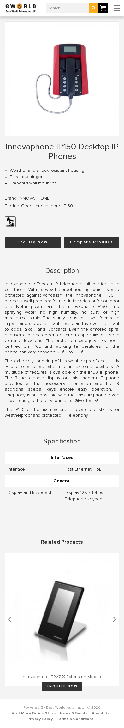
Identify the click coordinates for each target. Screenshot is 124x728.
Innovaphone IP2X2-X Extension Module (62, 677)
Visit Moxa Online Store (34, 713)
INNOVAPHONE (34, 198)
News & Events (74, 713)
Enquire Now (32, 242)
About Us (100, 713)
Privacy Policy (40, 719)
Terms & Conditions (75, 719)
